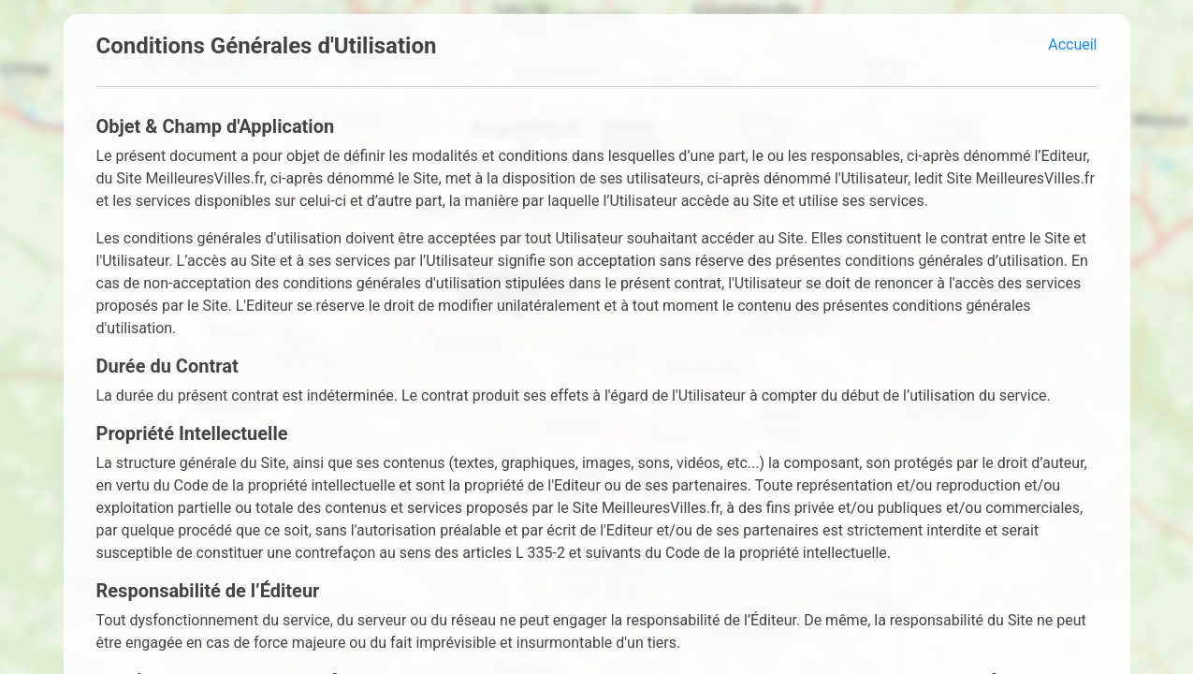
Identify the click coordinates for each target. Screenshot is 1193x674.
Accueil (1072, 44)
